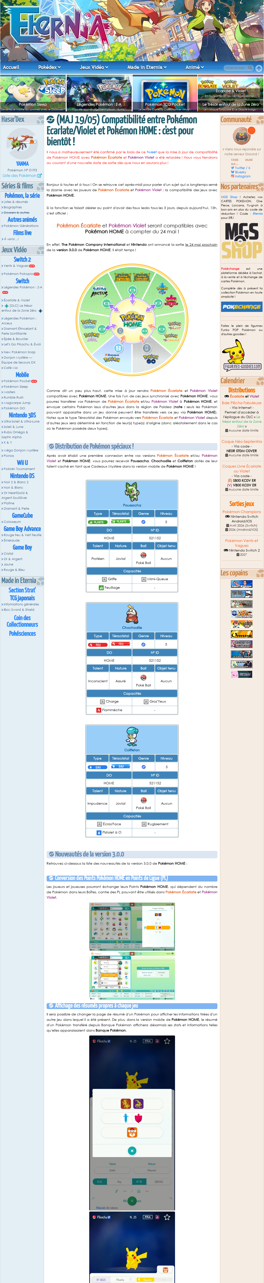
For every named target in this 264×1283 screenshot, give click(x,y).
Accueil (11, 67)
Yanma (22, 164)
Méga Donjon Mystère (21, 450)
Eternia (258, 214)
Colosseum (12, 522)
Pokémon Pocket (17, 381)
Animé (193, 67)
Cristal (8, 554)
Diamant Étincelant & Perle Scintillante (19, 331)
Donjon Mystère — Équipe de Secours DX (18, 360)
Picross (9, 456)
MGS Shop (229, 197)
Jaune (8, 564)
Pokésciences (22, 634)
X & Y (8, 442)
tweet (152, 152)
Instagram (243, 176)
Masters (9, 392)
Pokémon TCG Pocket (165, 104)
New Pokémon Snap (20, 352)
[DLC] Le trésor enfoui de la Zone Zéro (21, 308)
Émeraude (12, 540)
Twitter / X (242, 168)
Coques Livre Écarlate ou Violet (241, 468)
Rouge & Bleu (14, 570)
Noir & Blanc (13, 487)
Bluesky (240, 172)
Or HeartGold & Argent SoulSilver (14, 495)
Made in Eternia (144, 67)
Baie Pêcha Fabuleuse (242, 402)
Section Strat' (22, 591)
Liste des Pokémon (20, 175)
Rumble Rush (14, 397)
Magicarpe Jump (17, 403)
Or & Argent (13, 559)
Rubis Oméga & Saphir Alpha (14, 434)
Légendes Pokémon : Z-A (99, 104)
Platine (9, 503)
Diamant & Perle (16, 508)
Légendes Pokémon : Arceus (19, 320)
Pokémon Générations (21, 226)
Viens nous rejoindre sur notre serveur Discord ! (243, 151)
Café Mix (11, 368)
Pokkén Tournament (19, 469)
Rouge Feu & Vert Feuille (22, 535)
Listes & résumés (16, 202)
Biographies (13, 207)
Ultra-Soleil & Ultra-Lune (21, 421)
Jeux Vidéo (92, 67)
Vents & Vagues (16, 266)
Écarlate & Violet (231, 90)
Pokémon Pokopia (18, 274)
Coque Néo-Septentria (242, 441)
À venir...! (11, 239)
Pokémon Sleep (33, 104)
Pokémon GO (14, 408)
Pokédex (47, 67)
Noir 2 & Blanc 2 (16, 482)
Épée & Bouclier (16, 339)
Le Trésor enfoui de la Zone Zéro (230, 104)
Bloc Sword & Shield (19, 610)
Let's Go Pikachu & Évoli (22, 344)
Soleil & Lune (13, 427)
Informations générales (21, 604)
